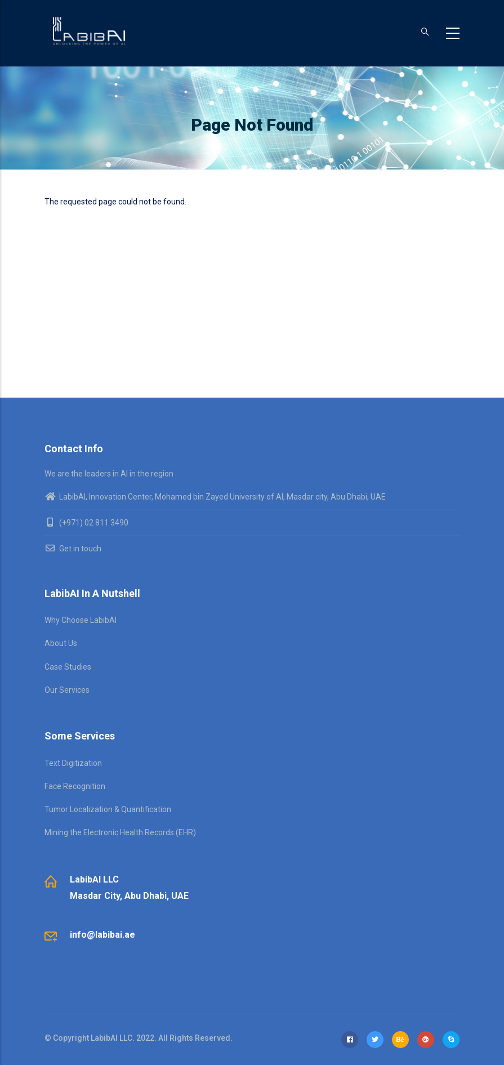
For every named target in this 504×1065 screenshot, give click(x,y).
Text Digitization (73, 763)
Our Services (67, 689)
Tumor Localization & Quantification (107, 809)
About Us (60, 643)
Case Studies (67, 666)
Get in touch (72, 548)
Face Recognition (74, 786)
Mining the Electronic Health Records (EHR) (120, 832)
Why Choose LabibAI (80, 620)
